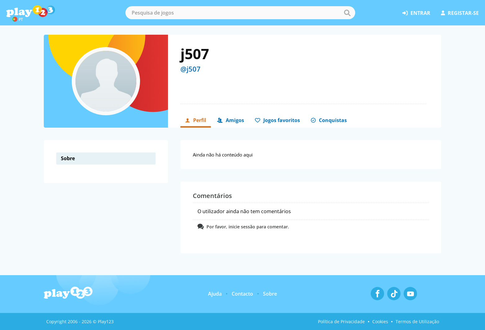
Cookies (380, 321)
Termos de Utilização (417, 321)
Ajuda (215, 293)
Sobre (270, 293)
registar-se (460, 13)
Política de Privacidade (341, 321)
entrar (416, 13)
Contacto (242, 293)
